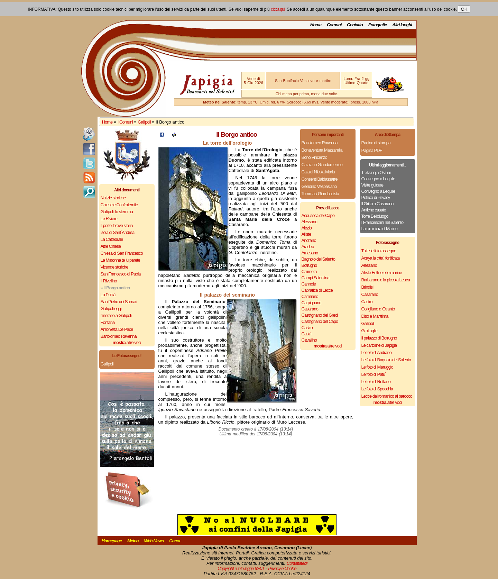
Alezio (307, 227)
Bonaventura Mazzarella (322, 150)
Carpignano (311, 302)
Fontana (108, 322)
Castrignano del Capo (320, 321)
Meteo (133, 540)
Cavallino (309, 340)
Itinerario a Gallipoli (116, 315)
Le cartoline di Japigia (379, 345)
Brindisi (367, 287)
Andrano (309, 240)
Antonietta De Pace (117, 329)
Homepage (112, 540)
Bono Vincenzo (314, 157)
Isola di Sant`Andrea (118, 232)
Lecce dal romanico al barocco (386, 396)
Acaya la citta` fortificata (380, 258)
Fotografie (377, 24)
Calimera (309, 271)
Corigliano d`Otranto (378, 308)
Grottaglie (369, 330)
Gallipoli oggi (111, 308)
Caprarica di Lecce (317, 290)
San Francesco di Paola (121, 274)
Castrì (307, 333)
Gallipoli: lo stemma (117, 211)
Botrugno (309, 265)
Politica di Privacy (375, 197)
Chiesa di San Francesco (122, 253)
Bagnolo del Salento (318, 259)
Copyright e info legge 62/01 (241, 568)
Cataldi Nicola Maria (318, 171)
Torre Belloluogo (374, 216)
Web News (154, 540)
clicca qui (277, 9)
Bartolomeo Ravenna (119, 336)
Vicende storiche (114, 267)
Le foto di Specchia (377, 388)
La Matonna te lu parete (120, 260)
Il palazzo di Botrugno (379, 338)
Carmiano (310, 296)
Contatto (354, 24)
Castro (307, 327)
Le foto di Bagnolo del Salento (386, 359)
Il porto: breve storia (117, 225)
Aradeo (308, 246)
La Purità (108, 294)
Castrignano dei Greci (320, 315)
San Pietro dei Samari (119, 301)
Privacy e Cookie (282, 568)
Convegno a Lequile (378, 178)
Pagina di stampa (375, 142)
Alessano (309, 221)
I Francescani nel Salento (382, 222)
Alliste (306, 234)
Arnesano (310, 252)
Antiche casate (373, 209)
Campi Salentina (315, 277)
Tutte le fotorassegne (378, 250)
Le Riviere (109, 218)
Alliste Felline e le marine (381, 272)
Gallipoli (144, 122)
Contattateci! (297, 563)
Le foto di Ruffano (375, 381)
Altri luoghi (402, 24)
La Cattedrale (112, 239)
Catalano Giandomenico (322, 164)
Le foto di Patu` (373, 374)
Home (315, 24)
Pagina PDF (371, 150)
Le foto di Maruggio (377, 367)
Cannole (309, 284)
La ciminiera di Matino (379, 228)
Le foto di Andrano (376, 352)
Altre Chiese (111, 246)
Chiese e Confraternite (119, 204)
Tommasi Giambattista (320, 193)
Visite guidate (372, 185)
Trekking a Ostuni (375, 172)
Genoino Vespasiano (319, 186)
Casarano (310, 308)
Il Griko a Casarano (377, 203)
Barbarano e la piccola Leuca (385, 279)
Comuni (334, 24)
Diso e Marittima (374, 316)
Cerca (174, 540)
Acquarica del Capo (318, 215)
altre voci (127, 342)
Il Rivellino (109, 280)
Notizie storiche (113, 197)
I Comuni (125, 122)
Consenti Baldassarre (320, 179)
